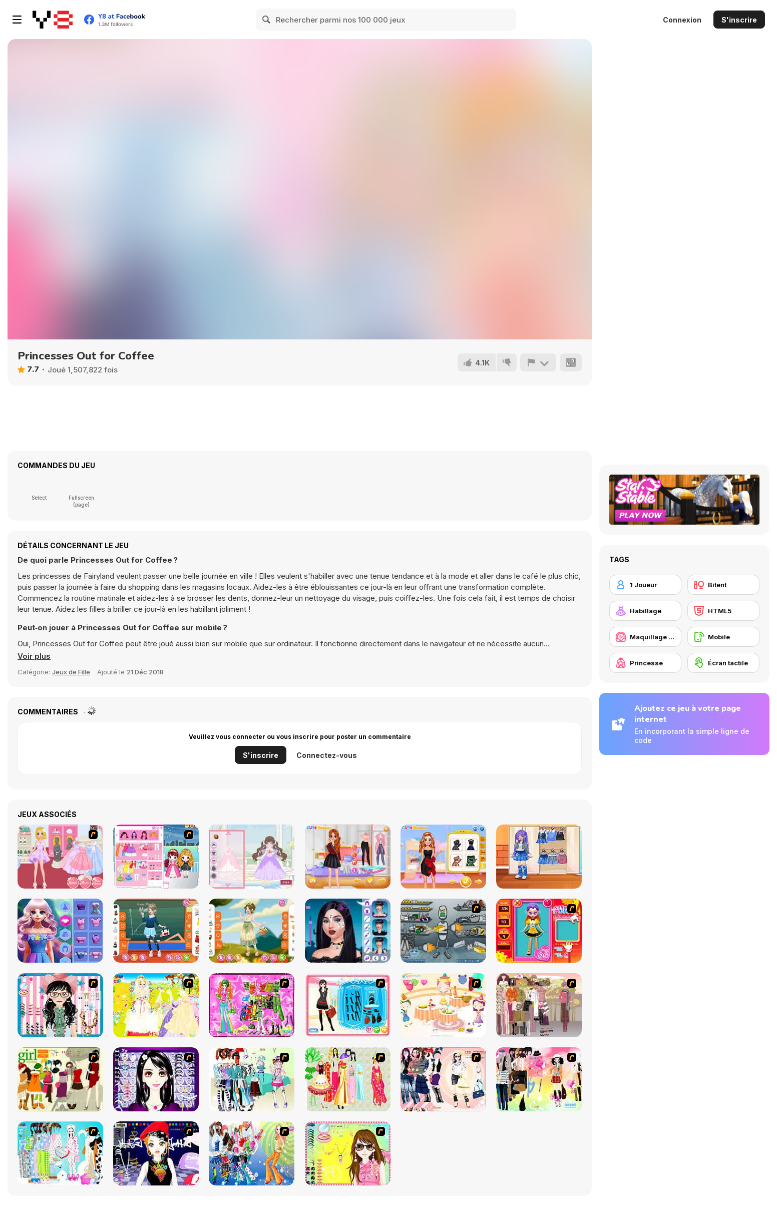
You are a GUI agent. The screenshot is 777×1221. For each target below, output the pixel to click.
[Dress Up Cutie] (60, 1005)
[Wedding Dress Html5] (251, 857)
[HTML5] (723, 611)
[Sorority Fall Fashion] (348, 857)
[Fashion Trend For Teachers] (539, 1005)
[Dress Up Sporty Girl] (443, 1079)
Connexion (682, 20)
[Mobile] (723, 637)
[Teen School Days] (156, 931)
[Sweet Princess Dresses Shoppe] (60, 857)
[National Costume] (348, 1079)
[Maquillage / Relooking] (645, 637)
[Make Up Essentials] (156, 1079)
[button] (34, 656)
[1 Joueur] (645, 585)
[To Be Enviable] (348, 1153)
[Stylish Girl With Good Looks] (156, 1153)
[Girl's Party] (443, 1005)
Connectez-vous (326, 755)
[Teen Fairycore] (251, 931)
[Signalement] (538, 362)
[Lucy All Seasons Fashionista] (60, 931)
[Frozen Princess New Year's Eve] (443, 857)
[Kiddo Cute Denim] (539, 857)
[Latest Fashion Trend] (251, 1153)
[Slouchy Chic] (539, 1079)
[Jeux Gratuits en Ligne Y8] (52, 20)
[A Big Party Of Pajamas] (60, 1153)
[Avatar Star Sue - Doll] (539, 931)
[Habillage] (645, 611)
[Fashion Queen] (348, 1005)
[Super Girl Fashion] (60, 1079)
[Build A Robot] (443, 931)
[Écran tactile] (723, 663)
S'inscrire (739, 20)
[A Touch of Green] (251, 1005)
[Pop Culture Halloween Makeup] (348, 931)
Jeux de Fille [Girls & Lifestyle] (71, 672)
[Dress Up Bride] (156, 1005)
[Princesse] (645, 663)
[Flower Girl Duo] (156, 857)
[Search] (267, 20)
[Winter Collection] (251, 1079)
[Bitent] (723, 585)
